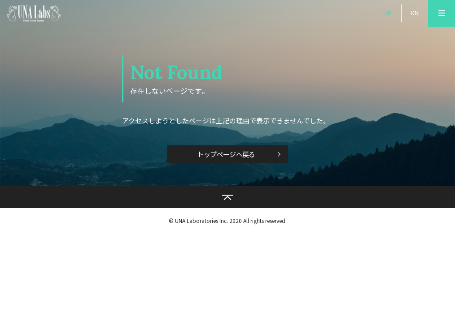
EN (414, 13)
